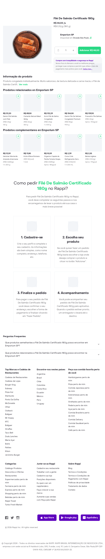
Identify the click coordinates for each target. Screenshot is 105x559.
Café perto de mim (76, 430)
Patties (8, 447)
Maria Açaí (9, 440)
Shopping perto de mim (15, 493)
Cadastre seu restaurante (48, 468)
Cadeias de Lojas (12, 381)
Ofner (7, 407)
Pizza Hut (9, 392)
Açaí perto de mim (76, 409)
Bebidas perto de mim (15, 497)
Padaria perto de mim (77, 405)
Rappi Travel (10, 501)
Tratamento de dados (77, 486)
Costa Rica (41, 389)
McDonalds (10, 403)
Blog (70, 468)
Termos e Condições (77, 472)
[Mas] (73, 50)
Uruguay (40, 404)
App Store (47, 517)
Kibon (7, 451)
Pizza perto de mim (76, 384)
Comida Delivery (75, 419)
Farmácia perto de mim (15, 486)
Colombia (41, 385)
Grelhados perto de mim (79, 402)
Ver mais (23, 84)
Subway (8, 388)
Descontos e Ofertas (14, 472)
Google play (69, 517)
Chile (39, 381)
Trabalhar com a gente (46, 472)
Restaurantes (11, 476)
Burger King (10, 385)
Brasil (39, 378)
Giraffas (8, 429)
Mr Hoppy (9, 418)
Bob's (7, 444)
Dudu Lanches (11, 436)
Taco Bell (9, 433)
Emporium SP (67, 34)
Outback (9, 411)
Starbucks (9, 396)
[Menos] (58, 50)
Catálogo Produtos (13, 468)
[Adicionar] (18, 96)
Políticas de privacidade (78, 482)
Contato (71, 490)
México (40, 396)
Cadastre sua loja (44, 476)
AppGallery (90, 517)
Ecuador (40, 392)
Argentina (41, 374)
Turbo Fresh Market (13, 505)
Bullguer (8, 414)
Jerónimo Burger (12, 455)
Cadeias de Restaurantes (16, 377)
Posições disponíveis (46, 479)
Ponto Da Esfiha (12, 399)
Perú (39, 400)
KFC (7, 421)
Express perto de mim (15, 490)
